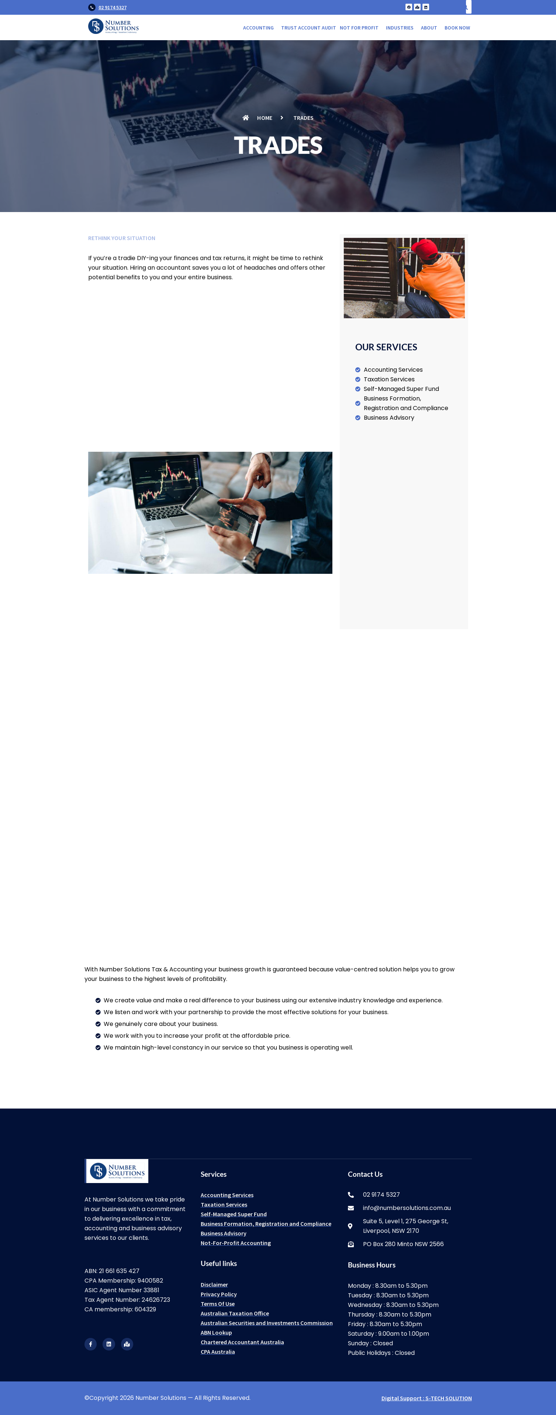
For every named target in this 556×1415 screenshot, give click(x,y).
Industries (400, 27)
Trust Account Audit (308, 27)
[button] (260, 27)
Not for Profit (359, 27)
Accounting (258, 27)
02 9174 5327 (113, 7)
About (429, 27)
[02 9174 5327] (92, 7)
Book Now (457, 27)
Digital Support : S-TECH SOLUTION (426, 1398)
